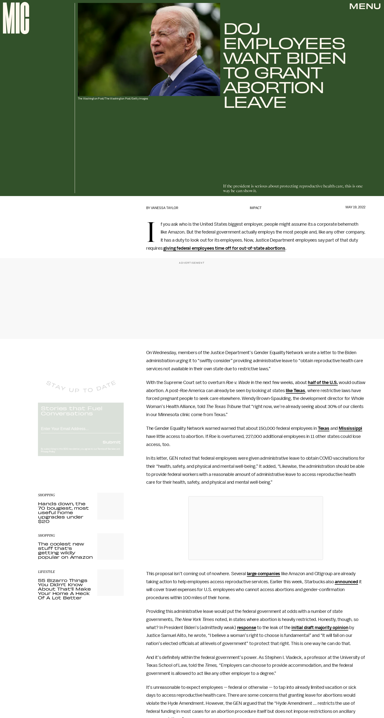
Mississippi (350, 428)
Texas (323, 428)
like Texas (295, 390)
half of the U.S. (323, 382)
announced (346, 581)
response (246, 627)
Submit (112, 445)
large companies (263, 573)
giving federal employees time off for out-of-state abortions (224, 248)
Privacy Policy (48, 455)
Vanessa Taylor (164, 208)
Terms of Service (106, 453)
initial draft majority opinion (319, 627)
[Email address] (81, 432)
